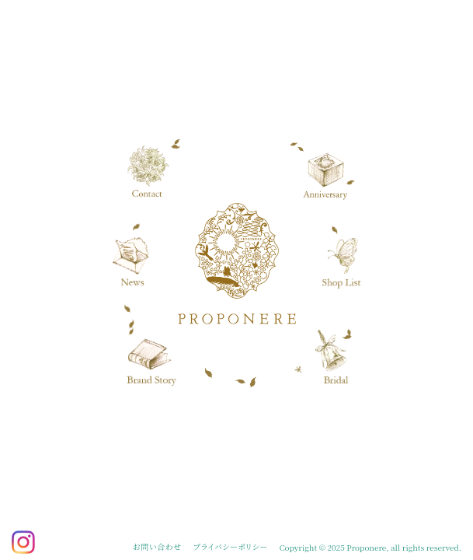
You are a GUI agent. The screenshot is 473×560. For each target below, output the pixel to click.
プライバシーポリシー (230, 547)
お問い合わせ (156, 547)
